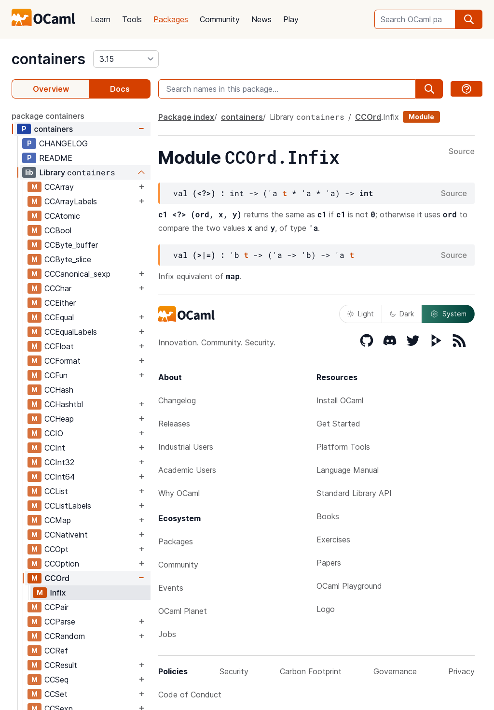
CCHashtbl (63, 404)
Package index (186, 117)
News (261, 19)
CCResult (60, 665)
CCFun (56, 375)
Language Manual (347, 470)
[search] (468, 19)
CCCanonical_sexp (77, 274)
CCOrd (56, 578)
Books (327, 516)
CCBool (57, 230)
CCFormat (62, 361)
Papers (328, 563)
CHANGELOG (63, 143)
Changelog (177, 400)
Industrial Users (185, 447)
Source (462, 151)
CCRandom (64, 636)
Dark (402, 314)
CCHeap (59, 419)
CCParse (59, 621)
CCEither (60, 303)
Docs (120, 89)
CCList (56, 491)
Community (220, 19)
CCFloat (59, 346)
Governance (395, 671)
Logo (325, 609)
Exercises (333, 539)
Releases (174, 423)
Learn (100, 19)
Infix (58, 592)
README (55, 158)
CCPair (56, 607)
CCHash (58, 390)
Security (234, 671)
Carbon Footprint (311, 671)
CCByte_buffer (71, 245)
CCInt (54, 448)
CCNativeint (66, 535)
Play (291, 19)
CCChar (57, 288)
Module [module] (421, 117)
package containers (48, 116)
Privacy (461, 671)
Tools (132, 19)
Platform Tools (343, 447)
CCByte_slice (67, 259)
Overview (51, 89)
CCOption (61, 563)
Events (170, 588)
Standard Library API (354, 493)
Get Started (338, 423)
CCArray (59, 187)
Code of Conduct (189, 694)
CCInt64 (59, 477)
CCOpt (56, 549)
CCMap (57, 520)
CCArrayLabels (70, 201)
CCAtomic (62, 216)
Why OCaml (179, 493)
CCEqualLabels (70, 332)
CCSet (56, 694)
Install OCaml (339, 400)
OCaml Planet (182, 611)
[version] (126, 59)
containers (48, 59)
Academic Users (187, 470)
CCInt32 (59, 462)
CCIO (53, 433)
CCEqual (59, 317)
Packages (170, 19)
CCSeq (56, 679)
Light (360, 314)
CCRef (56, 650)
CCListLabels (67, 506)
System (448, 314)
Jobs (167, 634)
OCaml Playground (349, 586)
